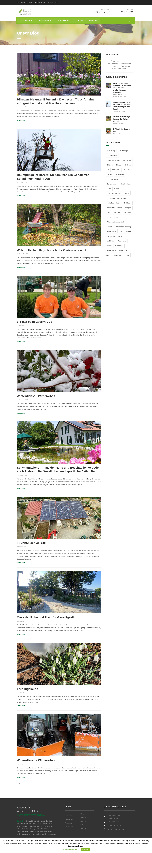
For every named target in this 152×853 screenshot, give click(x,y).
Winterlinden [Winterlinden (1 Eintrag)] (118, 255)
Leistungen (26, 21)
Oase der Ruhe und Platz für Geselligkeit (45, 617)
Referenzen (45, 21)
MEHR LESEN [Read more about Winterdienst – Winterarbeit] (21, 413)
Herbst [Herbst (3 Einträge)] (127, 193)
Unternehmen (65, 21)
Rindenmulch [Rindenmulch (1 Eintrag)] (111, 231)
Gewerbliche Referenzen (121, 64)
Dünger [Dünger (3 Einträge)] (118, 165)
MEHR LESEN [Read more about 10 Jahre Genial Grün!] (21, 563)
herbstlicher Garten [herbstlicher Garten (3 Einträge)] (113, 203)
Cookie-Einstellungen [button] (70, 849)
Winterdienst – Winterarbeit (36, 396)
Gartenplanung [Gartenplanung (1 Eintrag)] (112, 184)
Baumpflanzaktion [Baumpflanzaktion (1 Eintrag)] (113, 160)
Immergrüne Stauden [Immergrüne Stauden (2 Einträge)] (114, 208)
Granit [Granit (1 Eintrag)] (116, 189)
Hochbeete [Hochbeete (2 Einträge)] (127, 203)
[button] (26, 20)
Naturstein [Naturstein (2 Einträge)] (117, 212)
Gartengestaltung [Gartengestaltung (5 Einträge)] (113, 179)
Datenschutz (84, 825)
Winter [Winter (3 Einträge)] (109, 246)
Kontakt (93, 21)
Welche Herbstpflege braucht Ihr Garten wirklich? (51, 250)
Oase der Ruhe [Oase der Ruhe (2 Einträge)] (112, 217)
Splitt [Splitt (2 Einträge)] (120, 236)
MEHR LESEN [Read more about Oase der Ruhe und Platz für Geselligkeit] (21, 634)
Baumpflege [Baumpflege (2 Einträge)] (127, 160)
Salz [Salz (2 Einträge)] (120, 231)
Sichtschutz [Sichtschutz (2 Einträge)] (111, 236)
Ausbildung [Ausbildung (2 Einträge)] (111, 151)
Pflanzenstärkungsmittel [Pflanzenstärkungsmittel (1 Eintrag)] (115, 222)
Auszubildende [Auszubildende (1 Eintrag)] (112, 155)
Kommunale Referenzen (120, 66)
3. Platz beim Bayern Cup (34, 321)
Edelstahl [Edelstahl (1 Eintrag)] (128, 165)
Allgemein (115, 61)
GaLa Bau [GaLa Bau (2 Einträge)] (126, 170)
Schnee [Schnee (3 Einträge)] (128, 231)
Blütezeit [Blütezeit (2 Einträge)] (110, 165)
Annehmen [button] (85, 849)
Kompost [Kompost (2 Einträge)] (128, 208)
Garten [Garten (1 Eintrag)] (109, 174)
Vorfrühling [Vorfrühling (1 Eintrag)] (111, 241)
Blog (80, 21)
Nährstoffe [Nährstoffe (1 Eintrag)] (127, 212)
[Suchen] (129, 21)
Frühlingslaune (27, 689)
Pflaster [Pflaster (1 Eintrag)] (109, 227)
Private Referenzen (118, 69)
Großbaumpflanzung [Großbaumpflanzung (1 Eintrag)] (114, 193)
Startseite (68, 816)
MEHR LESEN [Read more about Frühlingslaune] (21, 706)
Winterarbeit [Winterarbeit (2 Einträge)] (119, 246)
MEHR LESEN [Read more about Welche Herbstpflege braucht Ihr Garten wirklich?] (21, 267)
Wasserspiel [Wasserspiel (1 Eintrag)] (122, 241)
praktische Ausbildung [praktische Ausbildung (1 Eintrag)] (123, 227)
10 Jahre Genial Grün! (32, 543)
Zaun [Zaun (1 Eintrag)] (127, 255)
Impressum (84, 821)
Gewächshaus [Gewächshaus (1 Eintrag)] (126, 184)
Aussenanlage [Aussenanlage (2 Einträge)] (123, 151)
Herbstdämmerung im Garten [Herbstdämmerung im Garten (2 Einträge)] (117, 198)
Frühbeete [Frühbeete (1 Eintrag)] (115, 170)
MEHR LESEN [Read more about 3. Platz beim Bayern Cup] (21, 341)
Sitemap (83, 829)
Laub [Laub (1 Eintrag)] (108, 212)
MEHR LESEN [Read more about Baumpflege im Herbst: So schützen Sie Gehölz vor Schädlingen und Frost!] (21, 195)
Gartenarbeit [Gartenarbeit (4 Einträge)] (119, 174)
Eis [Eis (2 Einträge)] (108, 170)
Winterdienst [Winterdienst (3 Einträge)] (111, 250)
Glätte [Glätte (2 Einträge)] (109, 189)
